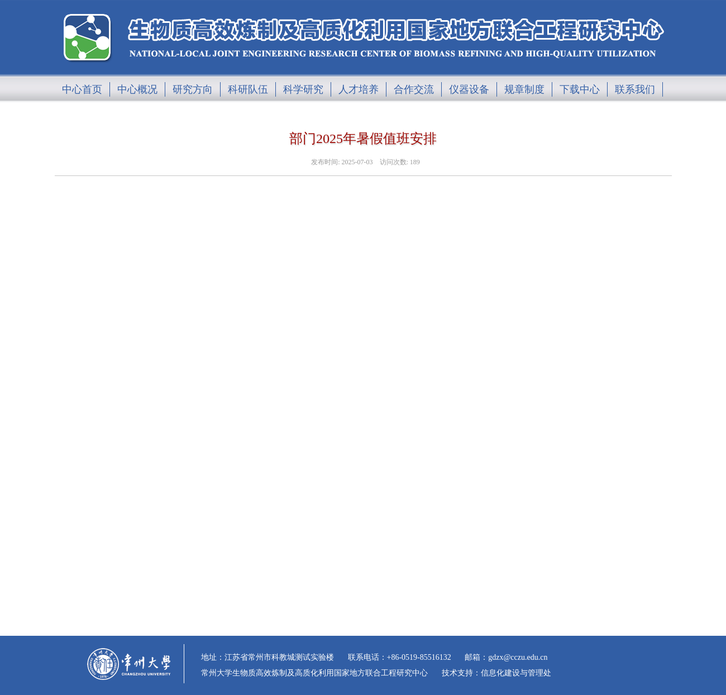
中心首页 (82, 89)
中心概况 (137, 89)
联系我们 (635, 89)
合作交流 (414, 89)
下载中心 (580, 89)
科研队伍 (248, 89)
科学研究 (303, 89)
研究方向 (193, 89)
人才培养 (358, 89)
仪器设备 (469, 89)
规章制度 (524, 89)
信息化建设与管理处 (516, 673)
